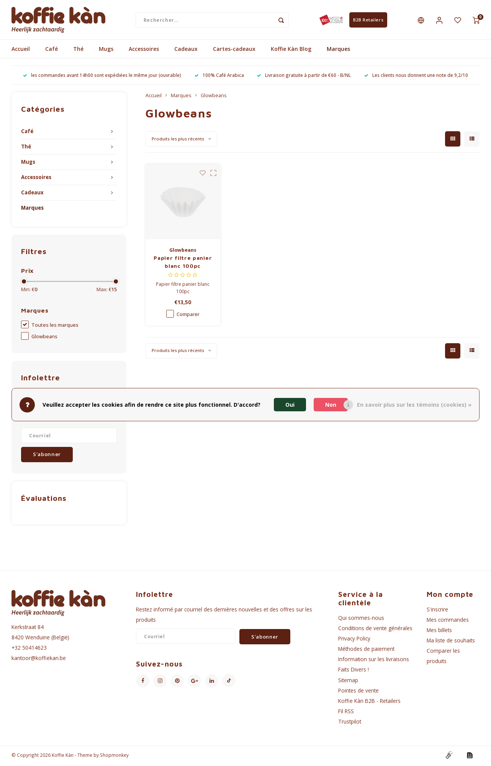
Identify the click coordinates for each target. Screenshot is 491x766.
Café (51, 50)
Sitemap (348, 681)
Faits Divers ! (353, 671)
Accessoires (144, 50)
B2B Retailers (368, 20)
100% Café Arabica (219, 77)
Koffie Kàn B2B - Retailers (369, 702)
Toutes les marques (55, 327)
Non (330, 404)
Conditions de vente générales (375, 630)
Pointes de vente (358, 692)
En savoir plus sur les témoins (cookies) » (414, 404)
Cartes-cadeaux (234, 50)
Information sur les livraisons (373, 661)
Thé (78, 50)
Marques (338, 50)
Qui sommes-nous (361, 619)
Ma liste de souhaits (451, 642)
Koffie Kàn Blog (291, 50)
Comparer (188, 316)
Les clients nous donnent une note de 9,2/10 (416, 77)
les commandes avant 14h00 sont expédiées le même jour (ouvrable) (102, 77)
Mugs (106, 50)
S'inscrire (437, 610)
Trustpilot (349, 723)
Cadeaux (186, 50)
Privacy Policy (354, 640)
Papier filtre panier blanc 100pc (183, 263)
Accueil (20, 50)
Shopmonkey (114, 757)
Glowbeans (44, 338)
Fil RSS (346, 713)
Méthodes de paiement (366, 650)
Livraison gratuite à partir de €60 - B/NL (304, 77)
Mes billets (439, 632)
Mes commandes (448, 621)
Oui (290, 404)
